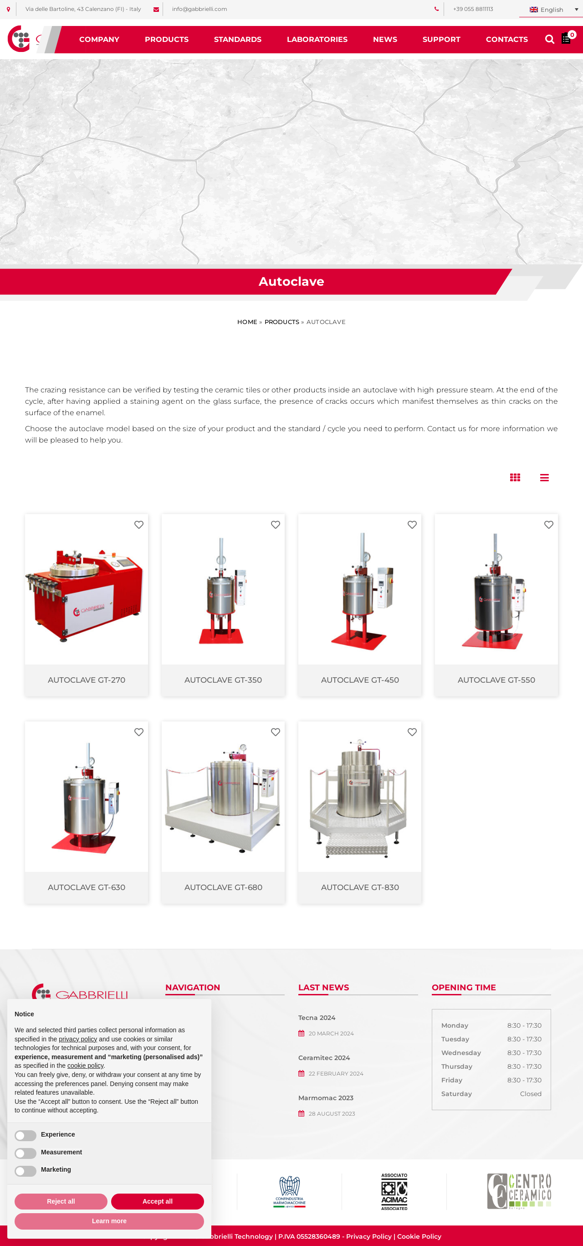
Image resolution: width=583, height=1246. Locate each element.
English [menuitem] (552, 9)
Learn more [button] (109, 1221)
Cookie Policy (419, 1236)
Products (167, 39)
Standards (237, 39)
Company (99, 39)
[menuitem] (551, 9)
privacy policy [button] (78, 1039)
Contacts (507, 39)
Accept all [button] (158, 1201)
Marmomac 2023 (325, 1098)
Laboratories (317, 39)
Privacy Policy (369, 1236)
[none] (551, 9)
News (385, 39)
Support (441, 39)
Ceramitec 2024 (324, 1058)
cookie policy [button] (85, 1065)
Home (247, 321)
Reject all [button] (61, 1201)
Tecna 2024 (317, 1018)
